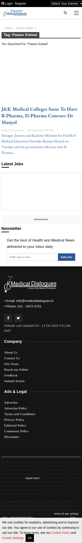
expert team (32, 478)
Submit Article (14, 381)
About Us (10, 352)
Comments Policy (16, 431)
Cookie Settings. (13, 538)
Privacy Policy (14, 419)
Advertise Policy (15, 408)
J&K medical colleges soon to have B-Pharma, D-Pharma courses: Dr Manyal (40, 115)
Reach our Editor (16, 369)
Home (8, 28)
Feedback (11, 375)
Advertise (11, 402)
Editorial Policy (15, 425)
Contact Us (12, 358)
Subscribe (66, 257)
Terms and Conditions (19, 414)
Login (7, 3)
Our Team (11, 364)
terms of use (61, 513)
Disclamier (11, 437)
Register (20, 3)
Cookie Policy (61, 532)
